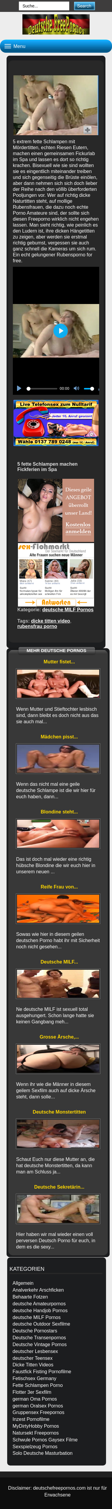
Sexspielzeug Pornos (35, 1446)
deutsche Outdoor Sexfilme (41, 1323)
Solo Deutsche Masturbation (43, 1453)
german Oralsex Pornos (38, 1405)
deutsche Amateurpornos (39, 1303)
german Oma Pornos (35, 1399)
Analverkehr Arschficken (38, 1290)
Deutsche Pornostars (35, 1330)
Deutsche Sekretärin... (59, 1187)
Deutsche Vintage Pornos (40, 1344)
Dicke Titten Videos (33, 1364)
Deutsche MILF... (59, 961)
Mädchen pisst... (59, 736)
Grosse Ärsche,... (59, 1036)
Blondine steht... (59, 811)
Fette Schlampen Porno (38, 1385)
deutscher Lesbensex (35, 1351)
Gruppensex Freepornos (38, 1412)
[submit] (84, 5)
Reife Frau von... (59, 886)
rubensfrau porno (37, 626)
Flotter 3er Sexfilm (32, 1392)
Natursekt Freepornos (36, 1432)
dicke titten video (50, 620)
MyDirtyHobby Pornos (36, 1426)
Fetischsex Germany (34, 1378)
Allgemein (23, 1283)
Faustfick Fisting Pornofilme (42, 1371)
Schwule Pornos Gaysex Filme (45, 1439)
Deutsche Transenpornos (39, 1337)
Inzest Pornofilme (31, 1419)
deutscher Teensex (33, 1358)
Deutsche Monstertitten (59, 1111)
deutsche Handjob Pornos (40, 1310)
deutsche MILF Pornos (68, 609)
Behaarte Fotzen (30, 1296)
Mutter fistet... (59, 661)
